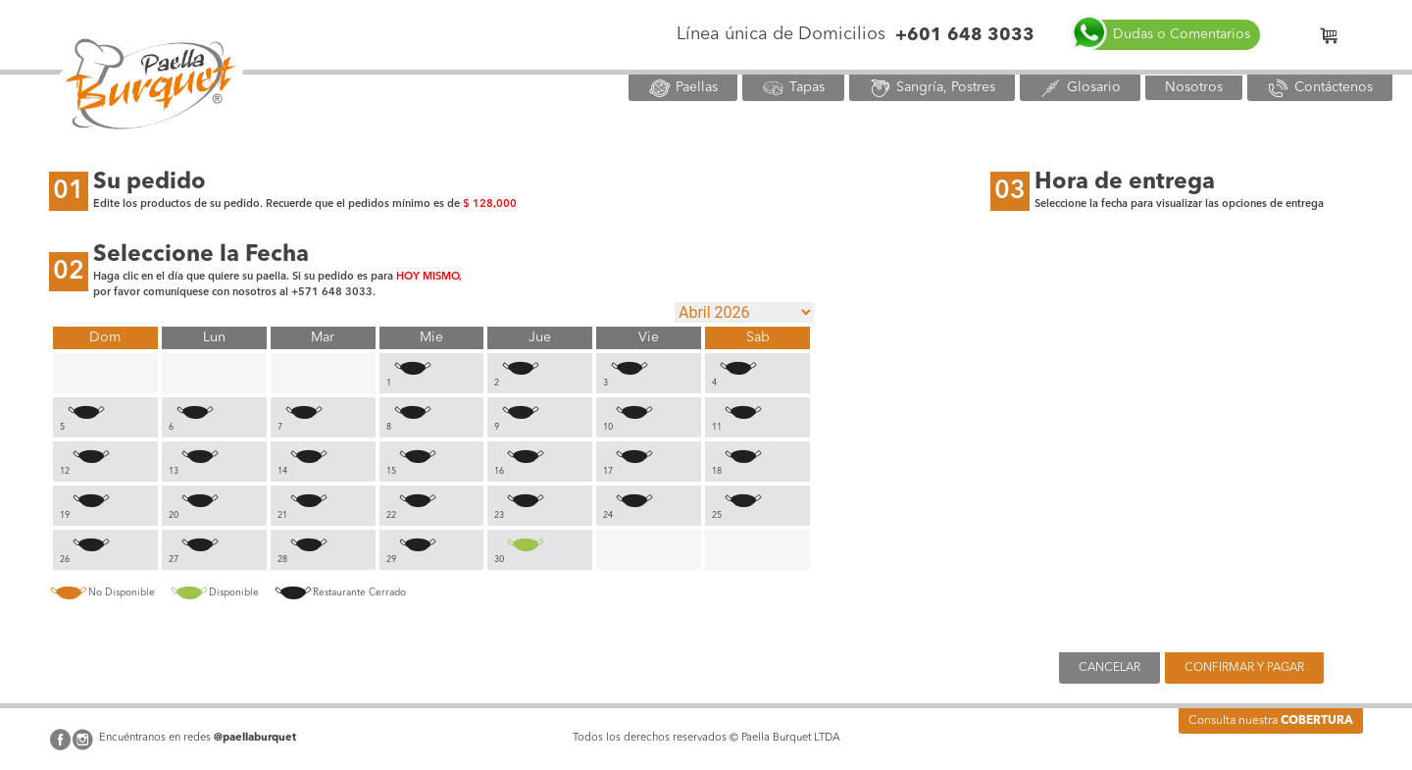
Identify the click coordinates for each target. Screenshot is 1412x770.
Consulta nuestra (1270, 721)
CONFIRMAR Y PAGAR (1244, 668)
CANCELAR (1109, 668)
